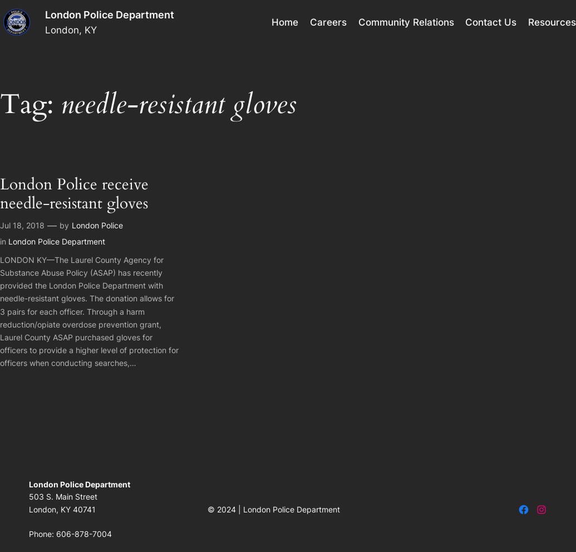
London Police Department (109, 15)
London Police (97, 225)
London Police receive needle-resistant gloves (74, 194)
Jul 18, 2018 (22, 225)
